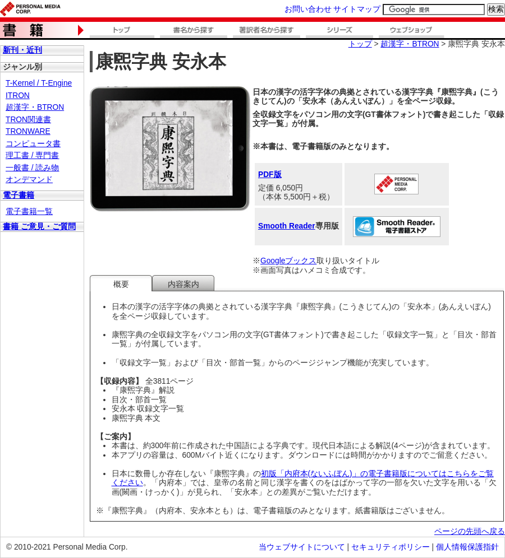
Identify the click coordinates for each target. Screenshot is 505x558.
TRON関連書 (28, 119)
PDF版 (270, 174)
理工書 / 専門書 (32, 155)
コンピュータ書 (33, 144)
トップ (360, 44)
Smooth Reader (286, 226)
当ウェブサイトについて (302, 547)
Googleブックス (288, 261)
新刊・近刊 (22, 50)
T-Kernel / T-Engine (39, 83)
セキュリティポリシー (390, 547)
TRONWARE (28, 131)
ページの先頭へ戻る (469, 531)
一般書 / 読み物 (32, 168)
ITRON (18, 95)
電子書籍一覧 (29, 211)
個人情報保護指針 (467, 547)
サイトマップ (356, 9)
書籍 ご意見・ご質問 (39, 226)
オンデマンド (29, 179)
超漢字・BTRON (35, 107)
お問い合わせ (308, 9)
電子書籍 (18, 195)
